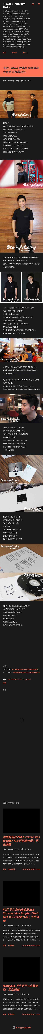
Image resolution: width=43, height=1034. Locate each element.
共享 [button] (4, 683)
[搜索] (33, 4)
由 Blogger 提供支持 (21, 1027)
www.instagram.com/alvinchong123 (26, 672)
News (28, 679)
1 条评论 (11, 945)
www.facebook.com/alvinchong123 (25, 669)
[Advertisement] (21, 773)
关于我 (14, 52)
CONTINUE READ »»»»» (31, 869)
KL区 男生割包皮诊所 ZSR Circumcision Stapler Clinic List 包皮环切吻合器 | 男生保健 (21, 915)
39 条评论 (11, 869)
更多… (25, 52)
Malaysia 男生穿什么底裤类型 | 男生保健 (20, 987)
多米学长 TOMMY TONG (14, 5)
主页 (4, 52)
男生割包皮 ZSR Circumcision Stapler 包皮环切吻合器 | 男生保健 (21, 840)
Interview (12, 679)
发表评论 (11, 1014)
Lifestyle (21, 679)
